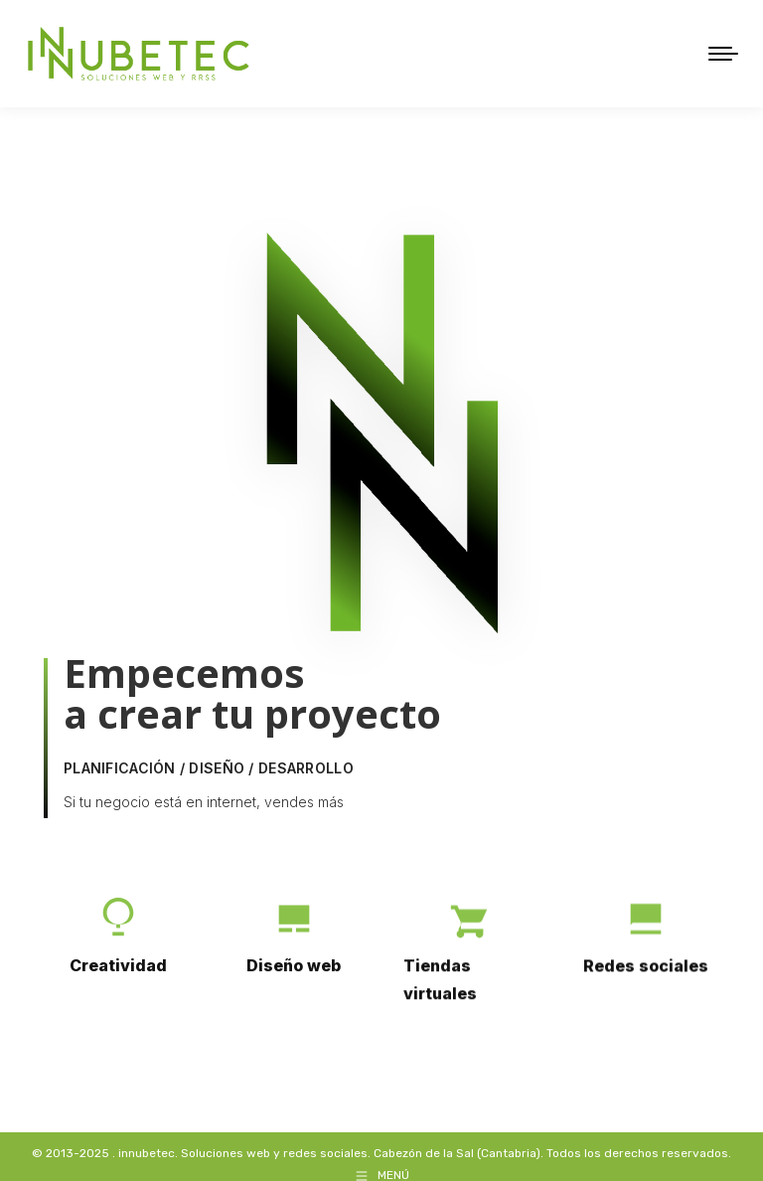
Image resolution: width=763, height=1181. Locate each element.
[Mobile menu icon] (723, 47)
